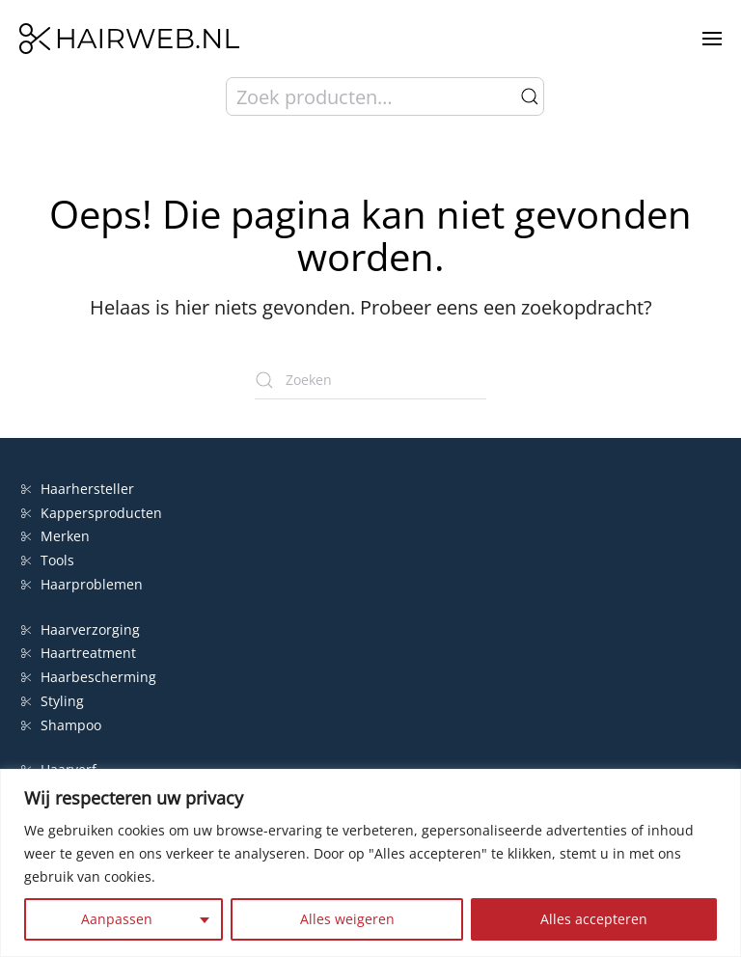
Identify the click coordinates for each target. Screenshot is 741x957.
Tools (47, 560)
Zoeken (529, 96)
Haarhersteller (77, 488)
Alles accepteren (593, 919)
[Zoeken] (370, 380)
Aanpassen (116, 919)
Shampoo (61, 725)
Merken (55, 536)
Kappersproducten (91, 513)
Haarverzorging (80, 629)
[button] (712, 38)
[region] (370, 863)
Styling (52, 701)
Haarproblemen (82, 584)
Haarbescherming (88, 677)
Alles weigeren (347, 919)
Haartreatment (78, 652)
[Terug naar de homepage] (129, 38)
